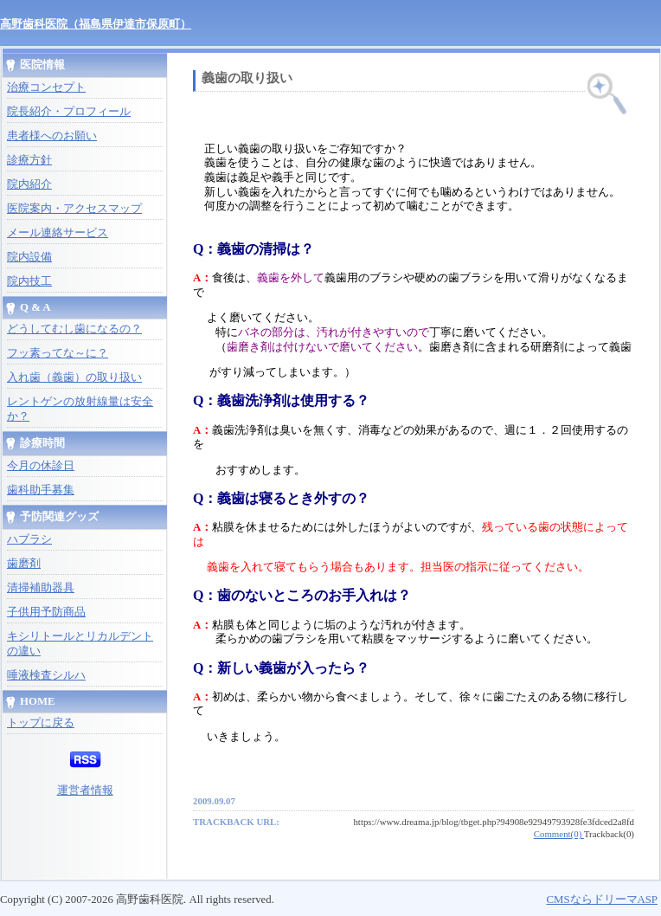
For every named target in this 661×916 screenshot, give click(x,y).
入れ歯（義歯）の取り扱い (74, 377)
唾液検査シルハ (46, 675)
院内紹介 (29, 184)
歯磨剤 (24, 564)
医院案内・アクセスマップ (74, 209)
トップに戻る (40, 723)
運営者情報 (85, 790)
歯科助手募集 (40, 490)
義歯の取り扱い (247, 78)
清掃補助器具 (40, 588)
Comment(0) (559, 834)
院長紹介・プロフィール (69, 112)
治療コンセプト (46, 87)
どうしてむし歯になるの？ (74, 329)
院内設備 (29, 257)
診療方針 (29, 160)
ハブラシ (29, 539)
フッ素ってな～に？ (57, 353)
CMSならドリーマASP (602, 899)
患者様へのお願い (52, 136)
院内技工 (29, 281)
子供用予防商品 (46, 612)
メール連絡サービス (57, 233)
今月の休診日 (40, 466)
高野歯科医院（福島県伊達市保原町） (95, 23)
